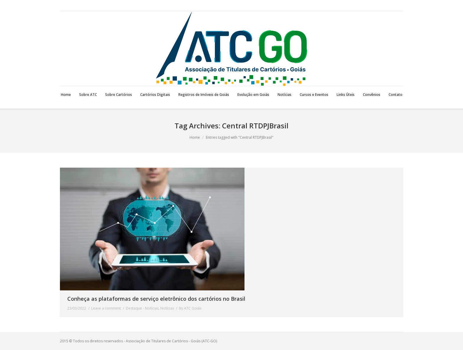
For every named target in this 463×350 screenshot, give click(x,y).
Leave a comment (106, 308)
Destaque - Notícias (142, 308)
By (190, 308)
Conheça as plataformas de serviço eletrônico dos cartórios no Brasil (156, 298)
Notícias (167, 308)
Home (195, 137)
